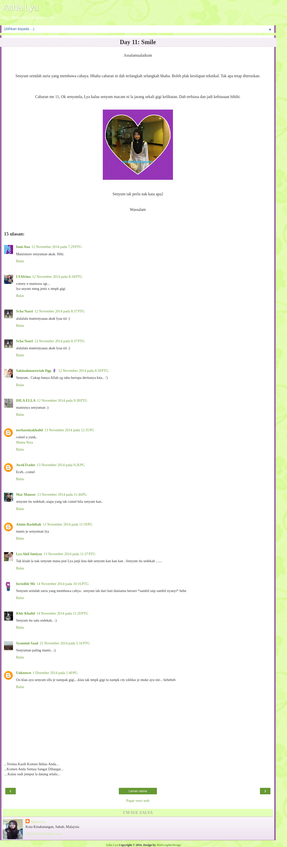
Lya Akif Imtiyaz (29, 554)
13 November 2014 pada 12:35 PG (69, 430)
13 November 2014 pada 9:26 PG (61, 465)
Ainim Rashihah (28, 524)
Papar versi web (137, 801)
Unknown (23, 673)
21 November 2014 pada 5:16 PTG (65, 643)
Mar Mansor (26, 494)
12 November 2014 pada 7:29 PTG (57, 247)
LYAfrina (23, 277)
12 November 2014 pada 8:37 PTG (60, 311)
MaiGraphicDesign (169, 845)
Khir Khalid (25, 613)
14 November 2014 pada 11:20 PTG (62, 613)
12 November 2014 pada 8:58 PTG (83, 371)
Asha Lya (20, 7)
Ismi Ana (23, 247)
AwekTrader (25, 465)
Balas (20, 261)
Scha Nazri (24, 311)
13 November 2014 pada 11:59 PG (67, 524)
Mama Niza (24, 442)
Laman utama (138, 791)
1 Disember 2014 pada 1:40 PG (55, 673)
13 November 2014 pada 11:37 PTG (69, 554)
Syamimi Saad (27, 643)
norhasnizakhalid (29, 430)
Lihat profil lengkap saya (44, 833)
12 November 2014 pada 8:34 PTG (57, 277)
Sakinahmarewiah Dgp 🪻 (36, 371)
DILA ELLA (26, 400)
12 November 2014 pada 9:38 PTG (62, 400)
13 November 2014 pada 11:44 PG (62, 494)
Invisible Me (25, 584)
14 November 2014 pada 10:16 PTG (62, 584)
